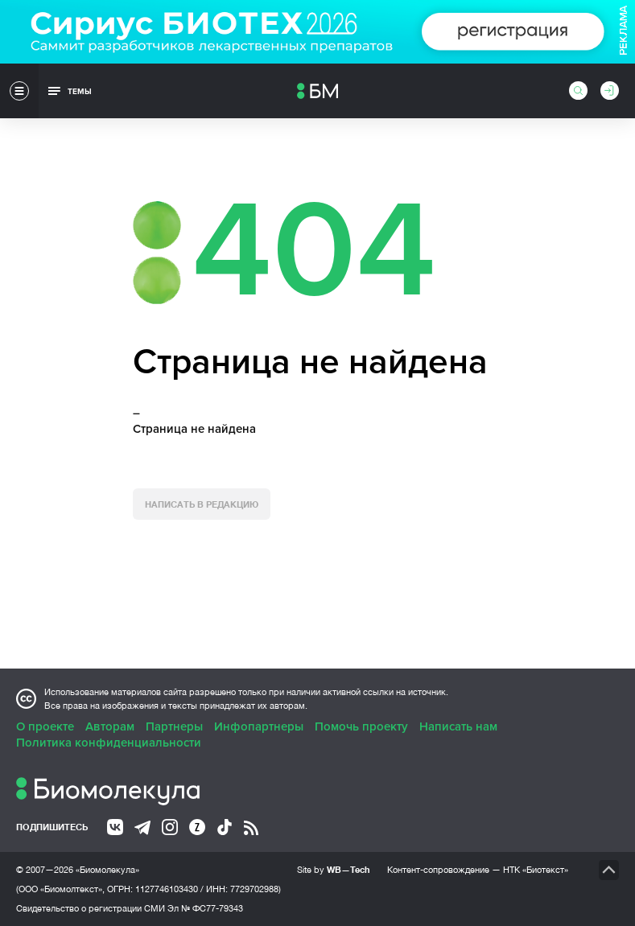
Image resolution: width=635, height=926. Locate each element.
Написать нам (458, 726)
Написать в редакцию (201, 504)
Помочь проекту (361, 726)
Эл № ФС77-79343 (205, 908)
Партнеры (174, 726)
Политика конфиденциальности (108, 742)
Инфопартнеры (258, 726)
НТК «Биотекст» (535, 870)
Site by (333, 869)
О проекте (45, 726)
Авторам (109, 726)
